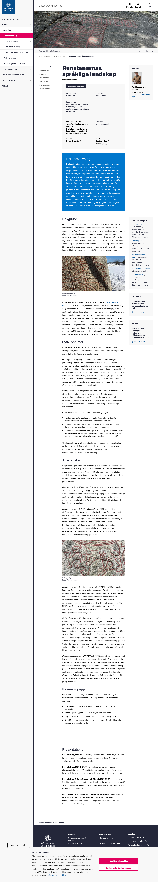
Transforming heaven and (77, 125)
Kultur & (73, 141)
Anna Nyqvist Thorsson (141, 268)
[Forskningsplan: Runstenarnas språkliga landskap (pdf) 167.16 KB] (141, 307)
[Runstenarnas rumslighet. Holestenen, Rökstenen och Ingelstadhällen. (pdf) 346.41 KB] (141, 335)
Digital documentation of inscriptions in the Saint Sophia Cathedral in (78, 131)
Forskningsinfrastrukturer (14, 63)
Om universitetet (9, 80)
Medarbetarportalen (137, 841)
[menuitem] (129, 5)
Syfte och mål (44, 77)
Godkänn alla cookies (118, 861)
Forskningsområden (12, 41)
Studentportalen (135, 837)
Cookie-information (18, 845)
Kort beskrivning (45, 70)
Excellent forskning (12, 46)
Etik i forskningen (11, 58)
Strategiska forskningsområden (17, 52)
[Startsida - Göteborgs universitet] (16, 8)
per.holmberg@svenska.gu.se (141, 95)
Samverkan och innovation (13, 74)
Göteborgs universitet (12, 18)
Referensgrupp (44, 85)
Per (139, 87)
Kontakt (129, 5)
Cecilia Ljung (137, 240)
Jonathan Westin (138, 274)
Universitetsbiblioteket (138, 844)
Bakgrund (42, 74)
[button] (150, 5)
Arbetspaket (43, 81)
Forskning (6, 30)
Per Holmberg (137, 224)
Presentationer (44, 88)
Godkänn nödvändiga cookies (118, 868)
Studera (5, 24)
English (138, 5)
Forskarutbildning (9, 69)
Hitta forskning (10, 35)
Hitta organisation (105, 837)
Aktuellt (5, 86)
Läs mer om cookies (57, 875)
